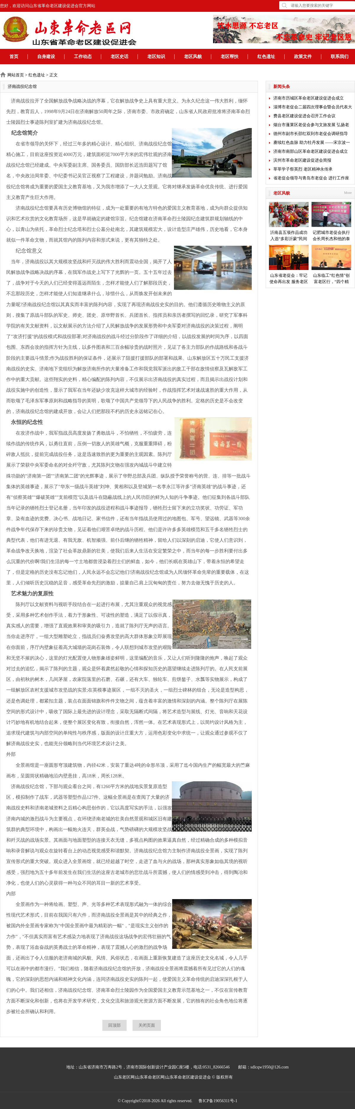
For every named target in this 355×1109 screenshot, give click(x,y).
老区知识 (156, 56)
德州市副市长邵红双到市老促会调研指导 (310, 133)
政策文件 (303, 56)
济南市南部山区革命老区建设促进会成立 (310, 151)
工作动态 (83, 56)
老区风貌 (193, 56)
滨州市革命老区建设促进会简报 (302, 160)
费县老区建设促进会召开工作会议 (304, 116)
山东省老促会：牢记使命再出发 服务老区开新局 (289, 265)
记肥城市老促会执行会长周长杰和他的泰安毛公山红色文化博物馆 (331, 222)
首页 (13, 56)
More (348, 193)
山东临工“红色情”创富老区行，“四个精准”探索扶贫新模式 (331, 265)
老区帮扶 (229, 56)
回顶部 (114, 1025)
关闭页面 (146, 1025)
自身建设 (46, 56)
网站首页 (15, 75)
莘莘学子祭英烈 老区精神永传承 (303, 169)
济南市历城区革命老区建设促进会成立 (308, 98)
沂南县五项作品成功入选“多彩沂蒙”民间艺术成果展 (289, 222)
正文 (53, 75)
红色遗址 (266, 56)
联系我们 (339, 56)
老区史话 (119, 56)
